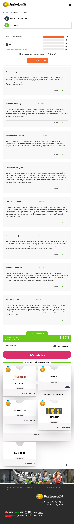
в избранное (60, 346)
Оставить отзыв (37, 60)
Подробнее (37, 354)
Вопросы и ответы (33, 487)
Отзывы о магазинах (14, 487)
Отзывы (11, 25)
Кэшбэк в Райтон (15, 18)
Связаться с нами (13, 490)
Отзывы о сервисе (54, 487)
